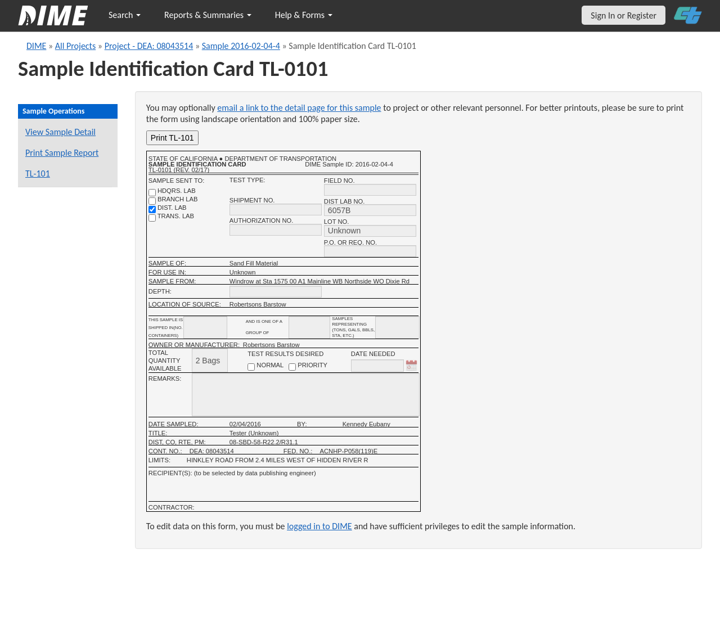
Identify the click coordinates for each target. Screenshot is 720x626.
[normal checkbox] (251, 367)
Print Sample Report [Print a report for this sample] (61, 152)
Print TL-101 (172, 137)
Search (125, 15)
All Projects (75, 45)
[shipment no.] (276, 209)
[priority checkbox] (292, 367)
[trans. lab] (152, 218)
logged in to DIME (319, 526)
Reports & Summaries (207, 15)
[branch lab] (152, 201)
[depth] (276, 292)
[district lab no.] (370, 210)
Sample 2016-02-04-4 (241, 45)
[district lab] (152, 209)
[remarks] (306, 394)
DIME (36, 45)
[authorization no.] (276, 230)
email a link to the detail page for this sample (299, 107)
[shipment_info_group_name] (309, 327)
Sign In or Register (623, 15)
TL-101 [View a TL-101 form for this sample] (37, 173)
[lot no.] (370, 231)
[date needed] (377, 365)
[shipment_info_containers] (205, 327)
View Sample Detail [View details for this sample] (60, 132)
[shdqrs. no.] (152, 192)
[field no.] (370, 190)
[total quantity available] (210, 360)
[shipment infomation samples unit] (397, 327)
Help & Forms (303, 15)
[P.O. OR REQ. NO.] (370, 251)
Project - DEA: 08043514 (149, 45)
